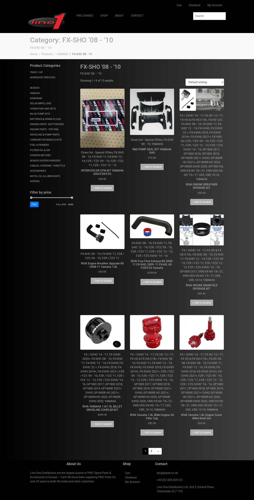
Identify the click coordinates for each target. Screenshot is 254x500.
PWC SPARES (84, 15)
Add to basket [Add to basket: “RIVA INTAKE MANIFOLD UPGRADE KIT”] (202, 302)
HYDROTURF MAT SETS (43, 108)
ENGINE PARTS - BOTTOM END (47, 124)
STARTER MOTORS (40, 155)
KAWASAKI (36, 98)
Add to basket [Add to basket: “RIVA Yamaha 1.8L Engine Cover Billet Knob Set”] (202, 432)
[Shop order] (205, 82)
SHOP (104, 15)
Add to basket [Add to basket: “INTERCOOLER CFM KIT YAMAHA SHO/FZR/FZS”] (103, 188)
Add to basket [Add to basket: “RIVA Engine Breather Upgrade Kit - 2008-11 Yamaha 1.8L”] (103, 280)
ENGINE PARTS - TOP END (44, 129)
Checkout (194, 5)
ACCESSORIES (38, 170)
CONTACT (137, 15)
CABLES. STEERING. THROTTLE (47, 165)
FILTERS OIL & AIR (40, 150)
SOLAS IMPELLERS (40, 103)
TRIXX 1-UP (36, 72)
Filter (34, 204)
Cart (179, 5)
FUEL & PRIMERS (39, 144)
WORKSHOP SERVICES (42, 77)
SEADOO (35, 87)
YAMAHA (35, 93)
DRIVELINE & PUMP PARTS (44, 134)
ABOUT (119, 15)
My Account (214, 5)
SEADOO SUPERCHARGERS (45, 160)
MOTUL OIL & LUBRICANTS (45, 176)
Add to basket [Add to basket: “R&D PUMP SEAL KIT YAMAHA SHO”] (153, 166)
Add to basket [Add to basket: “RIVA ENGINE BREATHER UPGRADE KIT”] (202, 202)
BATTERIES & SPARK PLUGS (45, 119)
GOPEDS (35, 181)
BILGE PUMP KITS (40, 113)
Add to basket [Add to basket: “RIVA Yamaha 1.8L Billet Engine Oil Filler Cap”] (153, 432)
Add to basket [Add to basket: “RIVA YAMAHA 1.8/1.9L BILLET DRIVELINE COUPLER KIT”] (103, 424)
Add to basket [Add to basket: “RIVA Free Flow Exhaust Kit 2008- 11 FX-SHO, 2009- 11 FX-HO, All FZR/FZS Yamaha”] (153, 282)
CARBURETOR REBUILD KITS (46, 139)
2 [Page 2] (151, 451)
